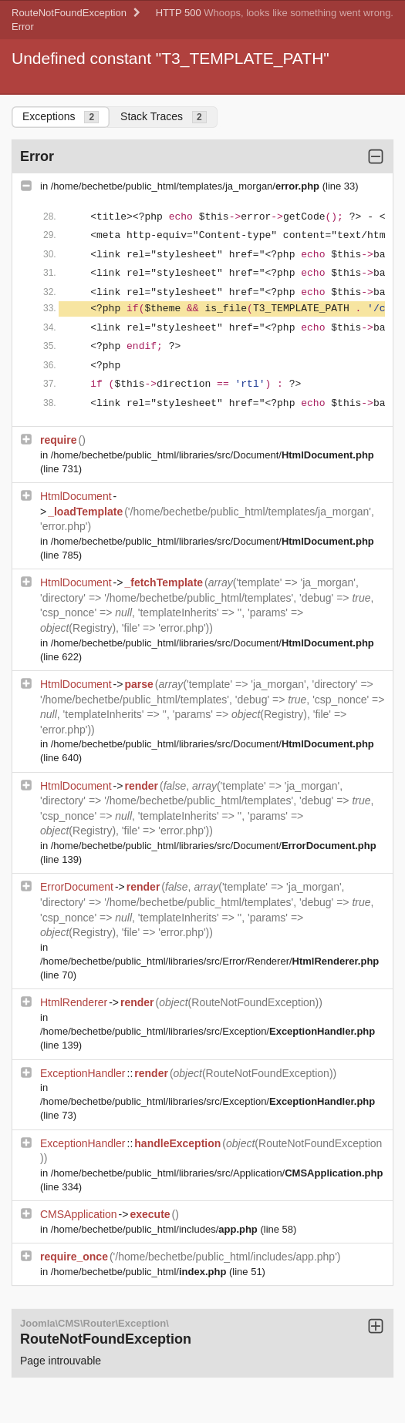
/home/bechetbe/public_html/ (140, 1271)
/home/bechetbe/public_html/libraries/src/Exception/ (207, 1031)
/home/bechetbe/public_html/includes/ (156, 1229)
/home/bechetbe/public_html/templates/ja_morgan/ (186, 186)
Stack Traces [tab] (163, 116)
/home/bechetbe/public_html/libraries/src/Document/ (212, 455)
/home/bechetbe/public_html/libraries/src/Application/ (217, 1173)
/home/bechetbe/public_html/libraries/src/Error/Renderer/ (209, 961)
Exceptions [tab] (60, 116)
